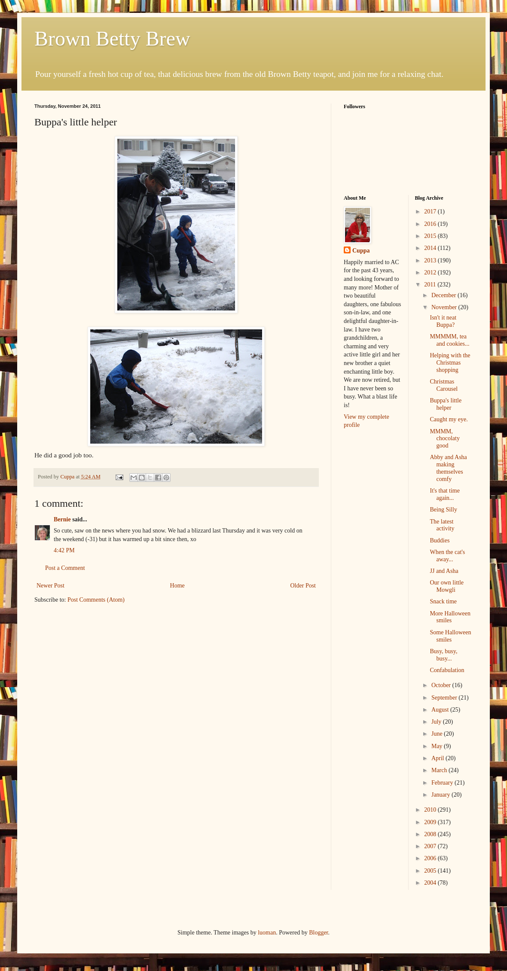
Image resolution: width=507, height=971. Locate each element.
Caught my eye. (448, 419)
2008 (431, 834)
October (441, 685)
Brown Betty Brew (112, 38)
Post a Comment (65, 568)
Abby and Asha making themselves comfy (448, 468)
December (444, 295)
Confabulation (447, 670)
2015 (431, 236)
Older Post (303, 585)
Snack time (443, 601)
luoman (267, 932)
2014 (431, 248)
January (441, 794)
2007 (431, 846)
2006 (431, 858)
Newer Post (50, 585)
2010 (431, 810)
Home (177, 585)
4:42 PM (64, 550)
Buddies (439, 540)
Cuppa (361, 250)
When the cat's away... (447, 556)
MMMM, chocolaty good (444, 438)
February (443, 782)
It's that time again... (444, 494)
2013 (431, 260)
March (440, 770)
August (440, 709)
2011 (430, 284)
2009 (431, 822)
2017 (431, 211)
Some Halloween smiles (450, 636)
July (437, 721)
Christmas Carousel (444, 385)
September (444, 697)
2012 (431, 272)
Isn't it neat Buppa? (443, 321)
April (438, 758)
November (444, 307)
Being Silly (443, 509)
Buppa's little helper (445, 404)
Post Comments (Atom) (96, 600)
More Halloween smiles (450, 617)
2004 (431, 883)
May (437, 746)
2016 (431, 224)
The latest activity (442, 525)
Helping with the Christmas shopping (450, 362)
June (437, 734)
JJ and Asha (444, 571)
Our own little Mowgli (447, 586)
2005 (431, 871)
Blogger (318, 932)
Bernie (62, 519)
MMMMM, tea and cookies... (449, 340)
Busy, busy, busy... (443, 655)
